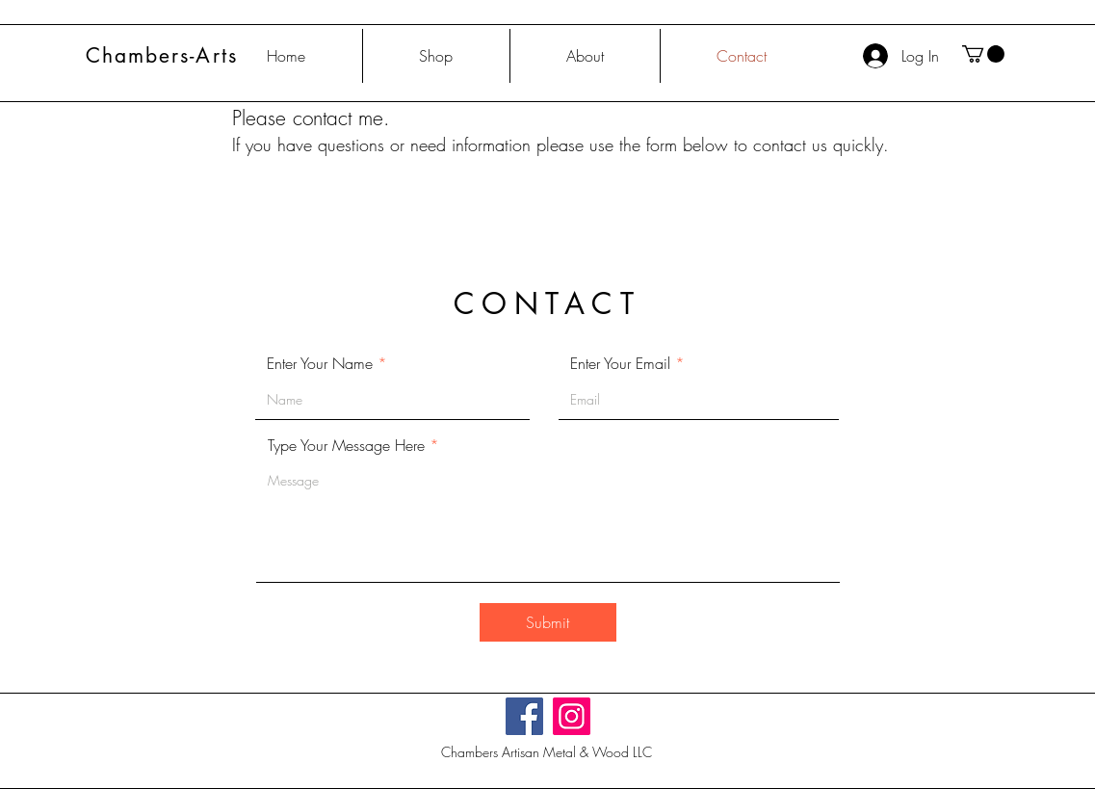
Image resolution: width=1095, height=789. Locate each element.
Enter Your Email (620, 363)
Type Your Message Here (346, 445)
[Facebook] (524, 716)
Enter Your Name (320, 363)
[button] (983, 54)
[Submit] (548, 622)
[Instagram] (571, 716)
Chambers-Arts (162, 55)
